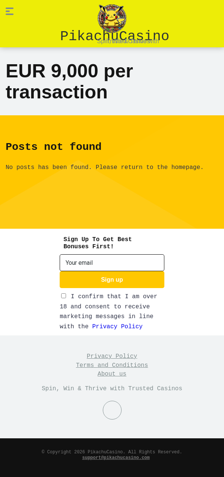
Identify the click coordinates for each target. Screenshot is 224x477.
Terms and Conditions (112, 365)
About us (112, 373)
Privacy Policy (117, 326)
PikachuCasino (114, 35)
